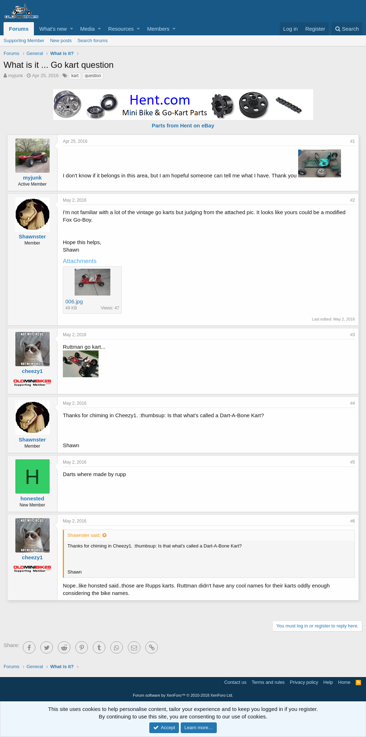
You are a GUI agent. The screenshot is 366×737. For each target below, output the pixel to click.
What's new (53, 29)
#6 (352, 521)
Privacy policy (304, 682)
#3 (352, 334)
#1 (352, 141)
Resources (121, 29)
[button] (71, 28)
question (93, 75)
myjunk (15, 75)
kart (75, 75)
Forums (19, 29)
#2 (352, 200)
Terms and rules (268, 682)
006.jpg (74, 301)
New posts (61, 40)
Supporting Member (24, 40)
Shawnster (32, 236)
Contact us (235, 682)
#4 (352, 403)
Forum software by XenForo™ (183, 695)
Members (158, 29)
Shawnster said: (84, 535)
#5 (352, 462)
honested (32, 498)
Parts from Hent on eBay (183, 125)
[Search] (346, 28)
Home (344, 682)
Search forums (92, 40)
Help (328, 682)
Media (87, 29)
